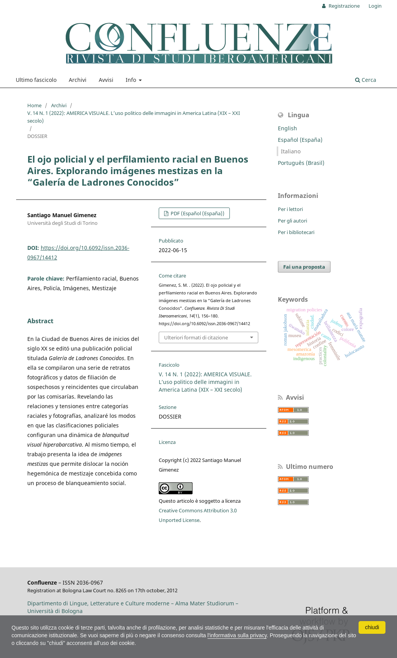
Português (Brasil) (301, 162)
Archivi (77, 79)
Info (132, 79)
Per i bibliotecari (296, 232)
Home (34, 105)
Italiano (291, 151)
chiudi (372, 627)
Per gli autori (292, 220)
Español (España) (300, 139)
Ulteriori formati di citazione (196, 337)
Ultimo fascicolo (36, 79)
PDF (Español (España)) (196, 213)
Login (375, 5)
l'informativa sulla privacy (237, 635)
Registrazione (343, 5)
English (287, 128)
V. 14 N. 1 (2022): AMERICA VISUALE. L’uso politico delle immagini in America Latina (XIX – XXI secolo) (133, 117)
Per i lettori (290, 209)
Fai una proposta (304, 266)
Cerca (365, 79)
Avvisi (106, 79)
